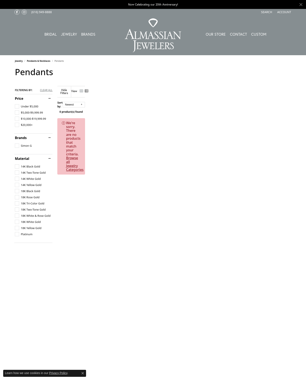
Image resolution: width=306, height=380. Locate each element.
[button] (266, 12)
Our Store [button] (216, 34)
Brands (21, 137)
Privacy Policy (58, 373)
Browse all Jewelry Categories (187, 119)
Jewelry (19, 60)
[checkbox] (26, 106)
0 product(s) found (174, 108)
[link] (41, 12)
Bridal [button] (50, 34)
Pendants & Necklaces (38, 60)
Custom (258, 34)
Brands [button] (88, 34)
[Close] (300, 4)
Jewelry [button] (69, 34)
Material (22, 158)
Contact (238, 34)
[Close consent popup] (82, 373)
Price (19, 98)
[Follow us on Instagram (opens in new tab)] (24, 12)
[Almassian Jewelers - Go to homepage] (153, 35)
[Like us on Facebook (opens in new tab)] (17, 12)
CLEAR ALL (46, 90)
